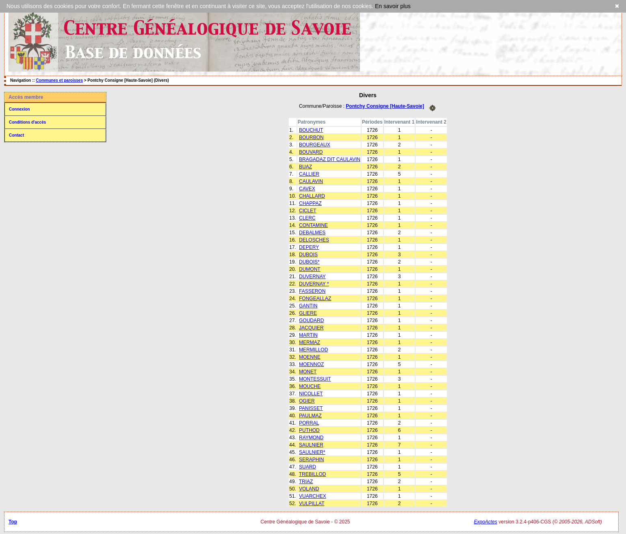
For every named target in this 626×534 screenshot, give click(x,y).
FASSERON (312, 291)
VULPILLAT (311, 503)
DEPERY (309, 247)
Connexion (19, 109)
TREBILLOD (312, 474)
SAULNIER (311, 445)
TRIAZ (306, 481)
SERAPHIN (311, 459)
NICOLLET (311, 394)
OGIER (307, 401)
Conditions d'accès (27, 122)
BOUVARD (311, 152)
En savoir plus (393, 6)
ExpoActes (485, 522)
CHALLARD (312, 196)
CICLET (307, 211)
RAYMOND (311, 437)
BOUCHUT (311, 130)
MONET (307, 372)
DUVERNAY (312, 276)
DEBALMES (312, 232)
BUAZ (305, 167)
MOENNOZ (311, 364)
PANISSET (311, 408)
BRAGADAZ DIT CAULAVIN (329, 159)
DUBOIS (308, 254)
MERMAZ (309, 342)
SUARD (307, 467)
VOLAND (309, 489)
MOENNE (310, 357)
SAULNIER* (312, 452)
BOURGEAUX (314, 145)
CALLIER (309, 174)
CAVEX (307, 189)
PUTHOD (309, 430)
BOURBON (311, 137)
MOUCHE (310, 386)
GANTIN (308, 306)
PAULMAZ (310, 415)
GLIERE (308, 313)
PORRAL (309, 423)
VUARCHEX (312, 496)
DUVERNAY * (314, 284)
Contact (16, 135)
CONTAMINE (313, 225)
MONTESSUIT (315, 379)
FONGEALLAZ (315, 298)
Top (13, 522)
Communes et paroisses (59, 80)
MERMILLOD (313, 350)
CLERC (307, 218)
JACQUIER (311, 328)
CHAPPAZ (310, 203)
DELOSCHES (314, 240)
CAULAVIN (311, 181)
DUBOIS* (309, 262)
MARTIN (308, 335)
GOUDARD (311, 320)
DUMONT (310, 269)
